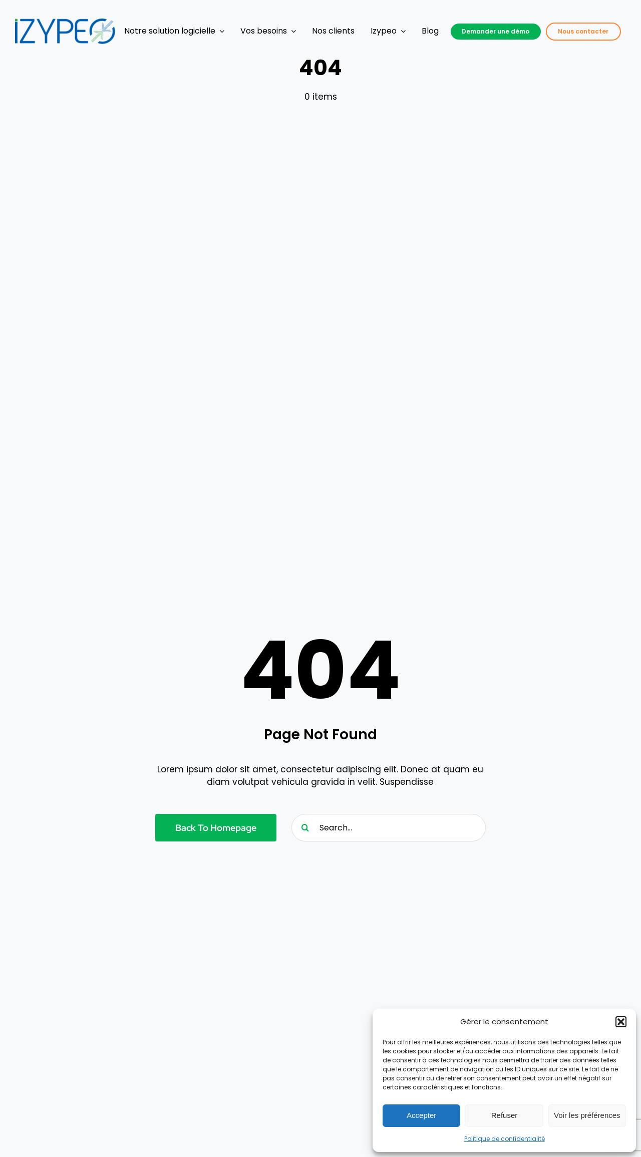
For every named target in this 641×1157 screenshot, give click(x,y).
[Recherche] (305, 827)
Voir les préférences (587, 1115)
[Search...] (388, 827)
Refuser (504, 1115)
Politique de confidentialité (504, 1138)
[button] (621, 1022)
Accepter (421, 1115)
